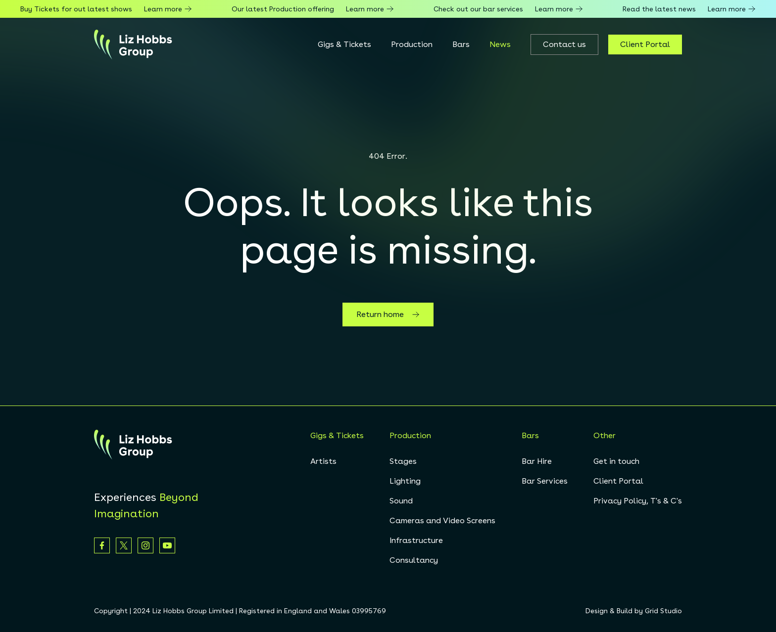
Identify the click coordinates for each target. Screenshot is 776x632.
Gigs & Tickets (344, 44)
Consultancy (413, 560)
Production (412, 44)
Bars (461, 44)
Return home (388, 314)
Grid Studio (663, 611)
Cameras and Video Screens (442, 520)
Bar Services (545, 481)
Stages (403, 461)
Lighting (405, 481)
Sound (401, 500)
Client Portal (645, 44)
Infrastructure (416, 540)
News (500, 44)
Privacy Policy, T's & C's (637, 500)
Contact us (564, 44)
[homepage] (133, 44)
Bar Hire (537, 461)
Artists (323, 461)
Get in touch (616, 461)
